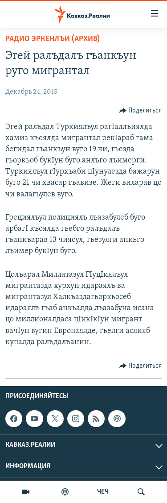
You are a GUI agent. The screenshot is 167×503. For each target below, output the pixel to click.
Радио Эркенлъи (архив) (52, 39)
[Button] (140, 111)
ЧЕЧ (103, 491)
